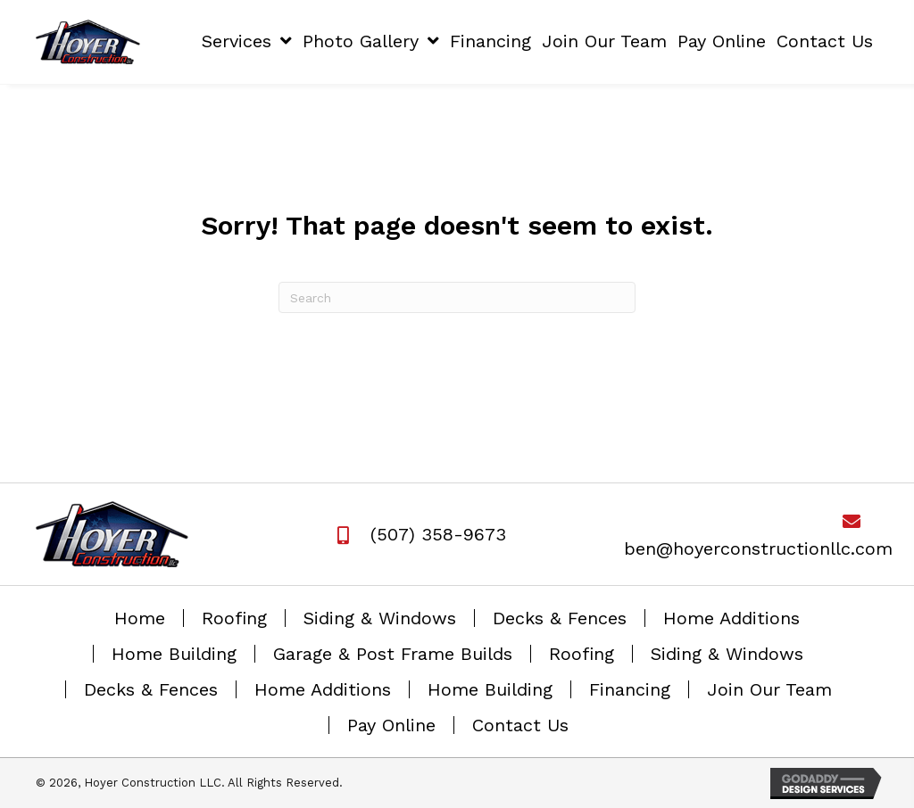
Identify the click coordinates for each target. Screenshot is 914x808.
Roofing (234, 618)
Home (139, 618)
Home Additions (731, 618)
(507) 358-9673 (438, 534)
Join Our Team (769, 689)
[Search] (457, 297)
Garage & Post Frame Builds (392, 654)
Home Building (174, 654)
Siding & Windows (379, 618)
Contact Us (520, 725)
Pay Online (391, 725)
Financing (629, 689)
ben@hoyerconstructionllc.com (758, 548)
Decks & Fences (560, 618)
